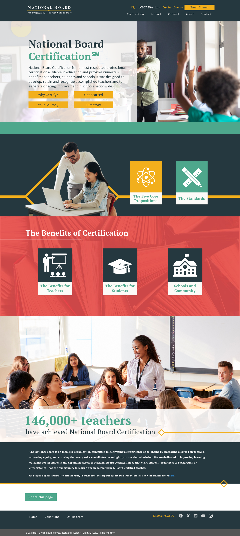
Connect (173, 14)
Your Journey (48, 105)
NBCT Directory (149, 7)
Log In (167, 7)
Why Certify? (48, 94)
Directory (93, 105)
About (190, 14)
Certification (135, 14)
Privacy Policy (107, 532)
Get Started (93, 94)
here (171, 475)
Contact (206, 14)
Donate (178, 7)
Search (135, 5)
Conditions (52, 517)
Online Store (75, 517)
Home (33, 517)
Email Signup (199, 7)
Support (156, 14)
